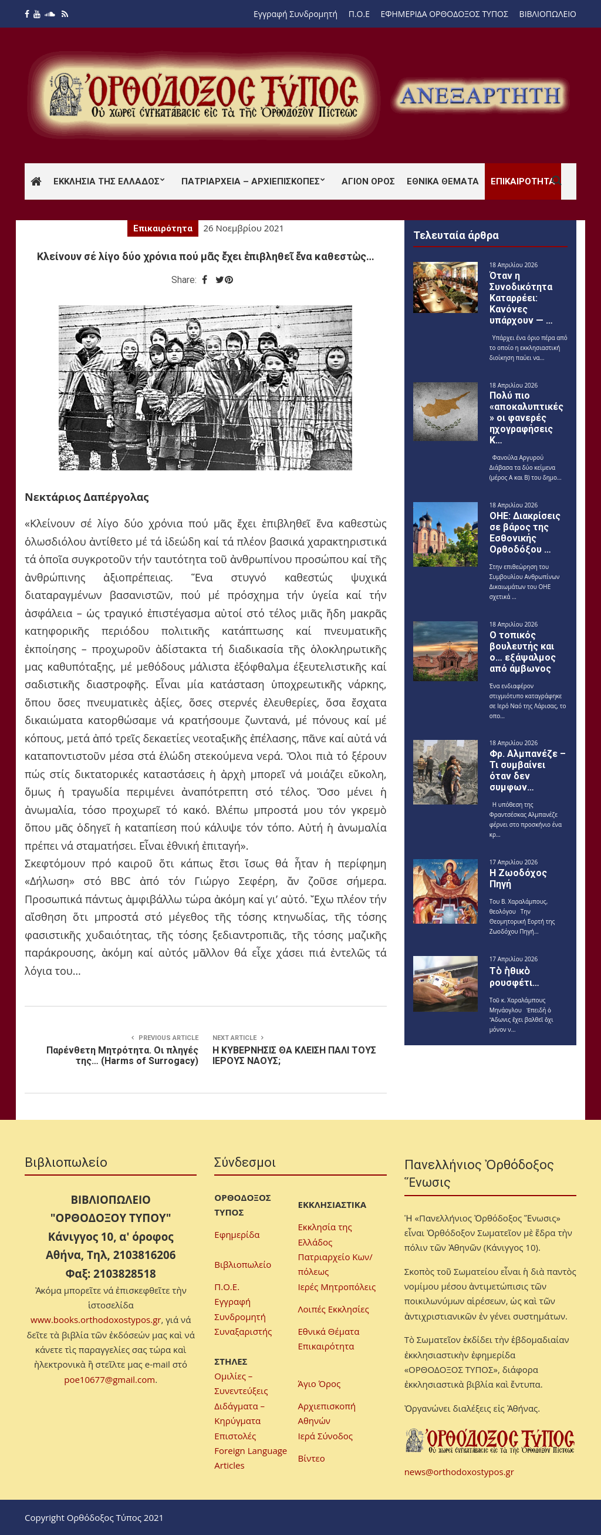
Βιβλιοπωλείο (242, 1264)
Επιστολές (235, 1436)
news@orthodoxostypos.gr (459, 1471)
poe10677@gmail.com (109, 1379)
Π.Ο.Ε (359, 13)
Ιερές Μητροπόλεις (337, 1286)
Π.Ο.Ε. (226, 1286)
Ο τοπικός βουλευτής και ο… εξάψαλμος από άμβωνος (522, 652)
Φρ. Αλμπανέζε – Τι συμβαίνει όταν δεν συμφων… (527, 770)
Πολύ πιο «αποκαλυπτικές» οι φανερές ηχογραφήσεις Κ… (526, 418)
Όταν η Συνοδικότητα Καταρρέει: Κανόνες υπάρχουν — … (521, 298)
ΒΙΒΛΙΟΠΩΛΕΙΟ (547, 13)
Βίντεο (311, 1458)
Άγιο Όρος (319, 1383)
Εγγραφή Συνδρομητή (295, 13)
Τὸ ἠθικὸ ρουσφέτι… (514, 976)
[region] (479, 95)
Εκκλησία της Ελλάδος (106, 181)
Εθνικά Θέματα (443, 181)
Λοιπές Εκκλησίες (333, 1309)
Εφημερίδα (236, 1234)
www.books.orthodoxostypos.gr (96, 1319)
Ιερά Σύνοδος (325, 1436)
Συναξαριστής (243, 1331)
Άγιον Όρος (368, 181)
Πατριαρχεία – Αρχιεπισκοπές (250, 181)
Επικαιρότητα (523, 181)
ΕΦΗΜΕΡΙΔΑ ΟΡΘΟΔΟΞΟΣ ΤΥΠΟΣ (444, 13)
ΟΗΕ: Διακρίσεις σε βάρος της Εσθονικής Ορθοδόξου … (525, 532)
